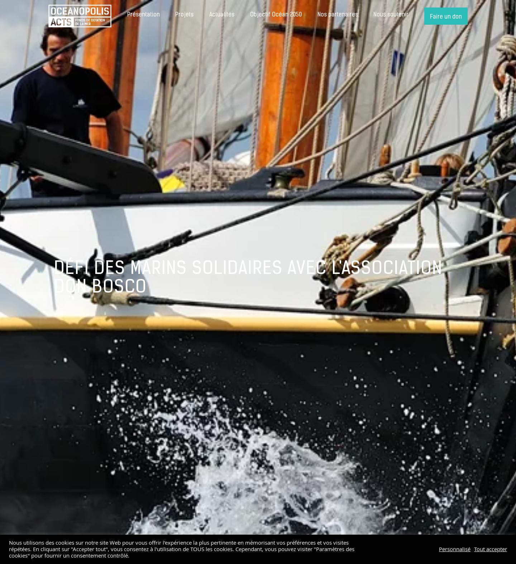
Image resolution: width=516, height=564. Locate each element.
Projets (184, 15)
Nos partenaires (337, 15)
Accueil (79, 16)
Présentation (143, 15)
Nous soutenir (390, 15)
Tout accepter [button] (490, 549)
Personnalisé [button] (454, 549)
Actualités (221, 15)
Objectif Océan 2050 (276, 15)
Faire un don (446, 17)
